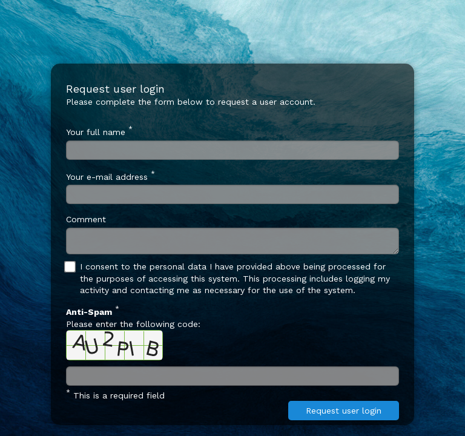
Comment (86, 219)
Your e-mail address (110, 176)
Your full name (99, 131)
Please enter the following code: (133, 332)
